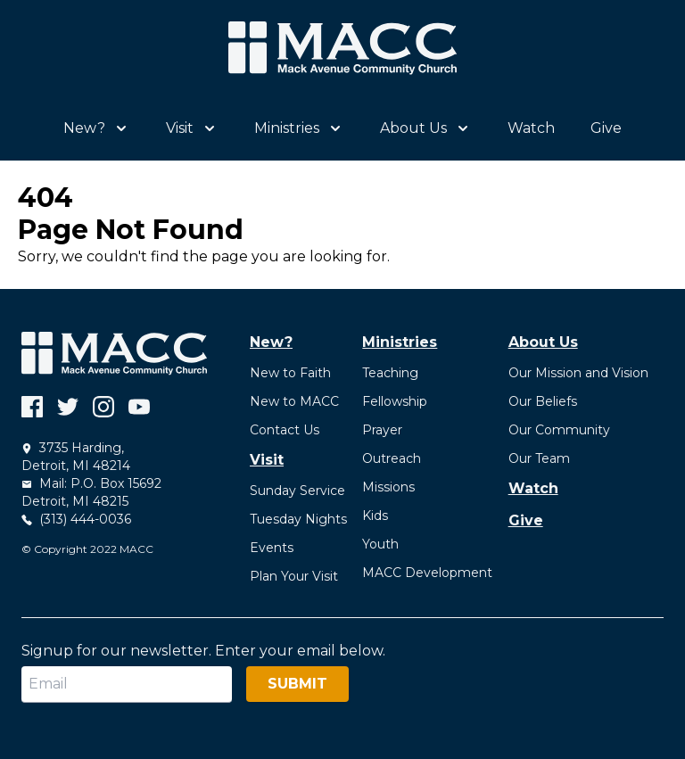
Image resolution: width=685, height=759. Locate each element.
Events (271, 548)
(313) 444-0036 (76, 519)
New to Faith (290, 373)
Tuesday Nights (298, 519)
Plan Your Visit (294, 576)
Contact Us (284, 430)
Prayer (382, 430)
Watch (531, 128)
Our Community (559, 430)
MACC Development (427, 573)
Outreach (391, 458)
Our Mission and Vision (578, 373)
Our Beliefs (542, 401)
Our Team (539, 458)
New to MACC (294, 401)
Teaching (390, 373)
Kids (375, 515)
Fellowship (394, 401)
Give (606, 128)
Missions (388, 487)
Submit (297, 683)
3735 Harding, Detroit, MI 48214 (75, 457)
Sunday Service (297, 491)
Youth (380, 544)
